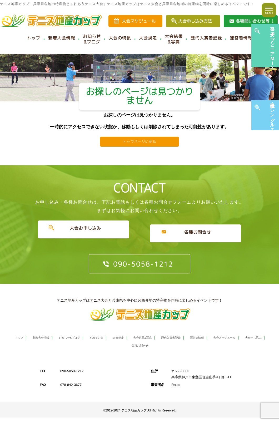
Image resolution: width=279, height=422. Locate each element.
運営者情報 (241, 38)
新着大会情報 (61, 38)
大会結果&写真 (174, 39)
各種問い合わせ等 (253, 21)
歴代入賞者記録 (206, 38)
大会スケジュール (139, 21)
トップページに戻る (139, 149)
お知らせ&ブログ (92, 39)
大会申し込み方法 (195, 21)
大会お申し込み (83, 241)
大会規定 (148, 38)
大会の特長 (120, 38)
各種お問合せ (196, 241)
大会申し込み (124, 350)
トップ (33, 38)
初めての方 (104, 342)
